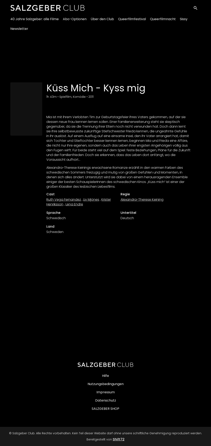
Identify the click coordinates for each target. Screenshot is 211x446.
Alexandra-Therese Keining (142, 199)
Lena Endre (74, 204)
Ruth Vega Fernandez (63, 199)
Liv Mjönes (91, 199)
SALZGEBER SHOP (105, 408)
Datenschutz (105, 400)
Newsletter (19, 30)
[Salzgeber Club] (105, 364)
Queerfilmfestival (132, 20)
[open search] (197, 8)
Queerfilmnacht (163, 20)
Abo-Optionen (75, 20)
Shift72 (118, 439)
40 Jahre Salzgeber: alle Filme (34, 20)
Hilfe (105, 375)
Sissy (184, 20)
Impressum (105, 392)
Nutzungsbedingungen (106, 384)
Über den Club (102, 20)
